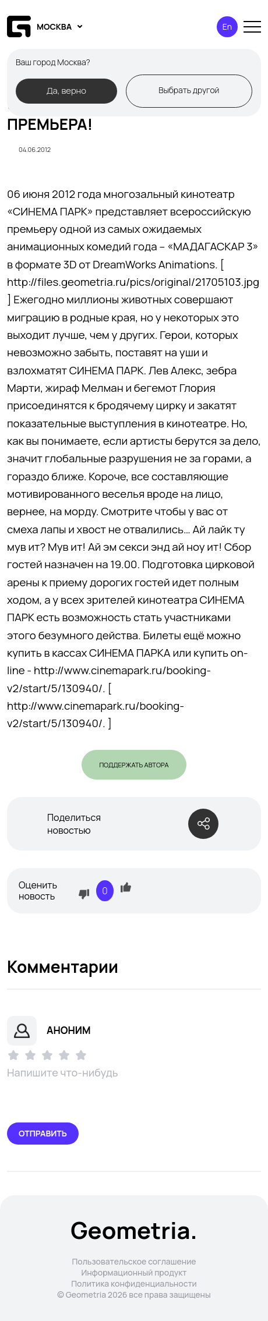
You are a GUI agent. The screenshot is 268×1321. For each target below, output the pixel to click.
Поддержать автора (133, 764)
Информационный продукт (133, 1272)
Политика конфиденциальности (134, 1283)
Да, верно (66, 90)
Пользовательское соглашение (134, 1261)
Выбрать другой (188, 89)
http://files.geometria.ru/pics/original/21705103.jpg (133, 281)
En (227, 26)
